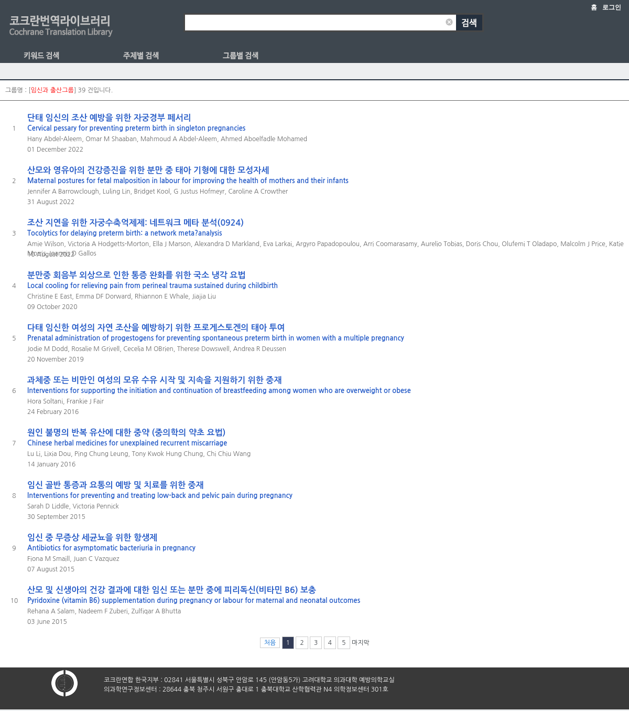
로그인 (611, 7)
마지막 (361, 643)
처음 (270, 643)
